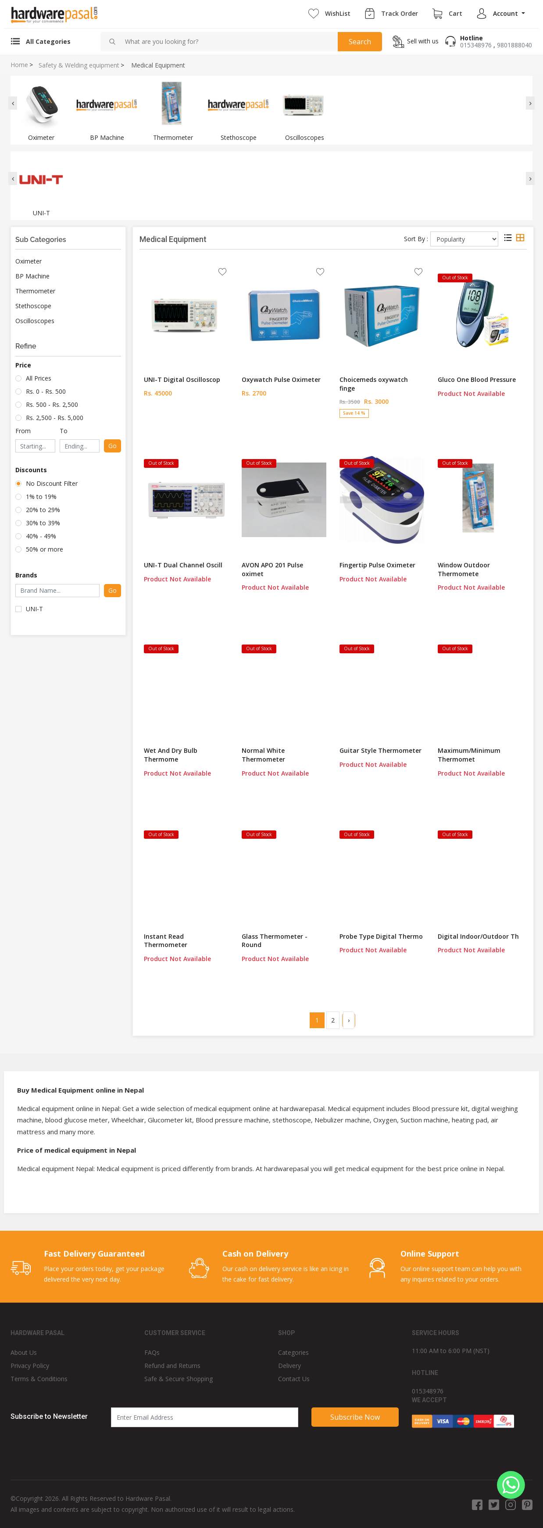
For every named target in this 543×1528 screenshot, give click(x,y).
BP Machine (32, 276)
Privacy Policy (30, 1365)
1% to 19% (41, 496)
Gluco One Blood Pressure (477, 379)
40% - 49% (41, 536)
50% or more (44, 549)
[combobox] (228, 41)
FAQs (152, 1352)
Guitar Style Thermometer (380, 750)
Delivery (289, 1365)
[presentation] (12, 103)
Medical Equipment (158, 65)
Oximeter (28, 261)
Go (112, 446)
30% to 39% (43, 523)
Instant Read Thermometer (165, 940)
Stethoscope (33, 306)
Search (360, 41)
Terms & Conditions (39, 1379)
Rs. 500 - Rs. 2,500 (52, 404)
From (23, 431)
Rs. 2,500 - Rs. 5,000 (54, 417)
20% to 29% (43, 510)
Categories (293, 1352)
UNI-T (34, 609)
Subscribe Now (355, 1417)
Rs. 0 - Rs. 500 (46, 391)
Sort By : (416, 239)
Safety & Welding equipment (79, 65)
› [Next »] (349, 1020)
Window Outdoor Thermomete (464, 569)
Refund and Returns (172, 1365)
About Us (24, 1352)
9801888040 (514, 45)
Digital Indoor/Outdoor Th (478, 936)
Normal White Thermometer (263, 754)
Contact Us (294, 1379)
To (64, 431)
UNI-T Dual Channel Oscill (183, 565)
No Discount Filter (52, 483)
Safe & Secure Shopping (178, 1379)
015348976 (476, 45)
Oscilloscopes (34, 321)
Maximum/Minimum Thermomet (469, 754)
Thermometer (35, 291)
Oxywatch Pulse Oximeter (281, 379)
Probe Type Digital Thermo (381, 936)
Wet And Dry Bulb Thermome (170, 754)
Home (19, 65)
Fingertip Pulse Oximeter (377, 565)
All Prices (38, 378)
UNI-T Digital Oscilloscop (182, 379)
